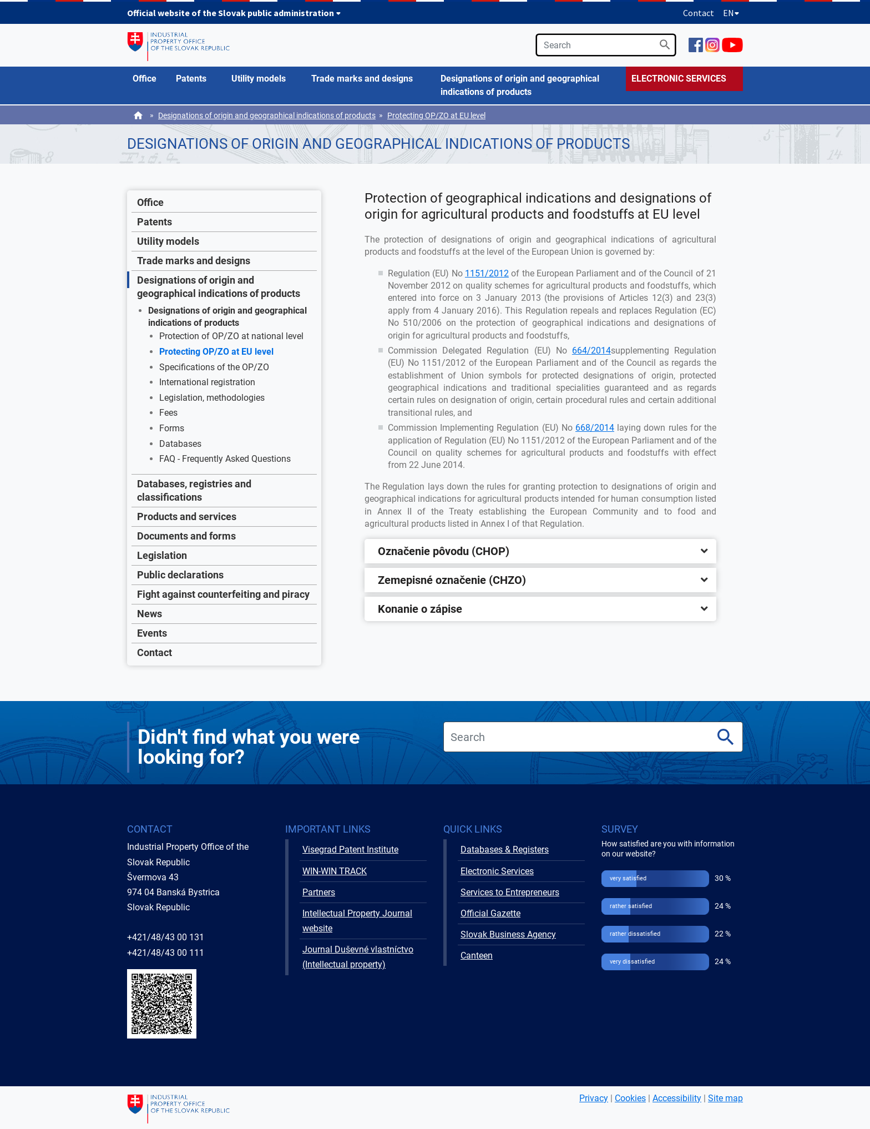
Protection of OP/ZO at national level (231, 336)
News (149, 613)
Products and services (186, 516)
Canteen (477, 955)
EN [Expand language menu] (731, 12)
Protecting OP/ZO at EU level (436, 115)
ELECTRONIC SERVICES (678, 78)
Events (152, 633)
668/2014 (594, 427)
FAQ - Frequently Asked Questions (225, 458)
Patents (154, 222)
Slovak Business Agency (508, 934)
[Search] (665, 44)
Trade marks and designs (193, 260)
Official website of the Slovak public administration (234, 12)
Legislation (162, 555)
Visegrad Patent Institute (350, 849)
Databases (180, 444)
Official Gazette (490, 913)
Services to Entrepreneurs (510, 892)
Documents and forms (186, 536)
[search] (606, 45)
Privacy (593, 1098)
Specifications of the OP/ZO (214, 367)
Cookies (630, 1098)
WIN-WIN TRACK (334, 871)
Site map (725, 1098)
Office (150, 202)
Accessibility (676, 1098)
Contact (698, 12)
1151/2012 (487, 273)
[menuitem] (148, 79)
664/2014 (591, 350)
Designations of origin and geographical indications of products (267, 115)
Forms (171, 428)
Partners (318, 892)
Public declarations (180, 575)
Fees (168, 412)
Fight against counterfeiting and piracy (223, 594)
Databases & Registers (505, 849)
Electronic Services (497, 871)
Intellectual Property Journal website (357, 921)
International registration (207, 382)
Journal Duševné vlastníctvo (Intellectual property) (357, 957)
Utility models (168, 241)
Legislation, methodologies (212, 397)
